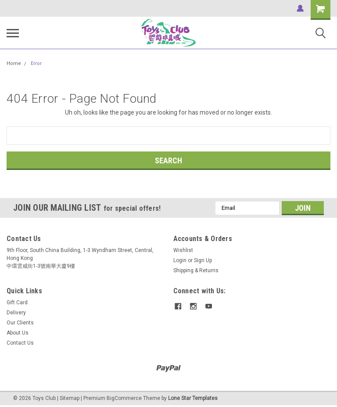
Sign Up (203, 260)
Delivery (16, 313)
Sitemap (69, 398)
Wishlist (183, 250)
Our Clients (20, 323)
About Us (18, 333)
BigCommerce (124, 398)
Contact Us (20, 343)
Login (179, 260)
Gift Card (17, 302)
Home (14, 63)
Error (36, 63)
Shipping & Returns (196, 270)
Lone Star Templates (193, 398)
